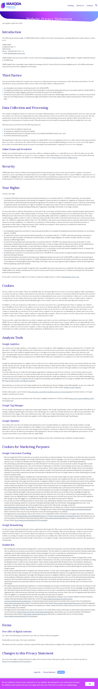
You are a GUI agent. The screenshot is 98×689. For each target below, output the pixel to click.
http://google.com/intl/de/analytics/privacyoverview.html (49, 392)
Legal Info (37, 672)
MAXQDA (61, 672)
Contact (90, 5)
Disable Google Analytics (72, 387)
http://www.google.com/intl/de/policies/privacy (30, 516)
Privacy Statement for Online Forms (64, 157)
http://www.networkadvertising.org (57, 518)
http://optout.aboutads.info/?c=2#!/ (17, 603)
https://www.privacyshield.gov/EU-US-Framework (30, 520)
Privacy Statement (49, 672)
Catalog (70, 5)
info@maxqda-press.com (16, 53)
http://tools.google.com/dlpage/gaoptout (20, 381)
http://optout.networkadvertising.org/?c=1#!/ (69, 603)
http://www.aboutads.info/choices (15, 507)
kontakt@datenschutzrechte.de (54, 58)
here (11, 60)
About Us (80, 5)
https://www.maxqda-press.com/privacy (16, 661)
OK (90, 684)
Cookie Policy (72, 685)
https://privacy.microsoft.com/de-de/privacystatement (35, 612)
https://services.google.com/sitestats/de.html (64, 516)
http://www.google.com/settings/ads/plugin (76, 509)
